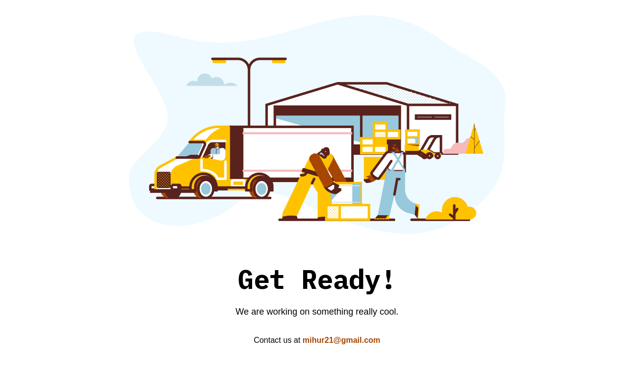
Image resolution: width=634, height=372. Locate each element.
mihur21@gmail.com (341, 340)
